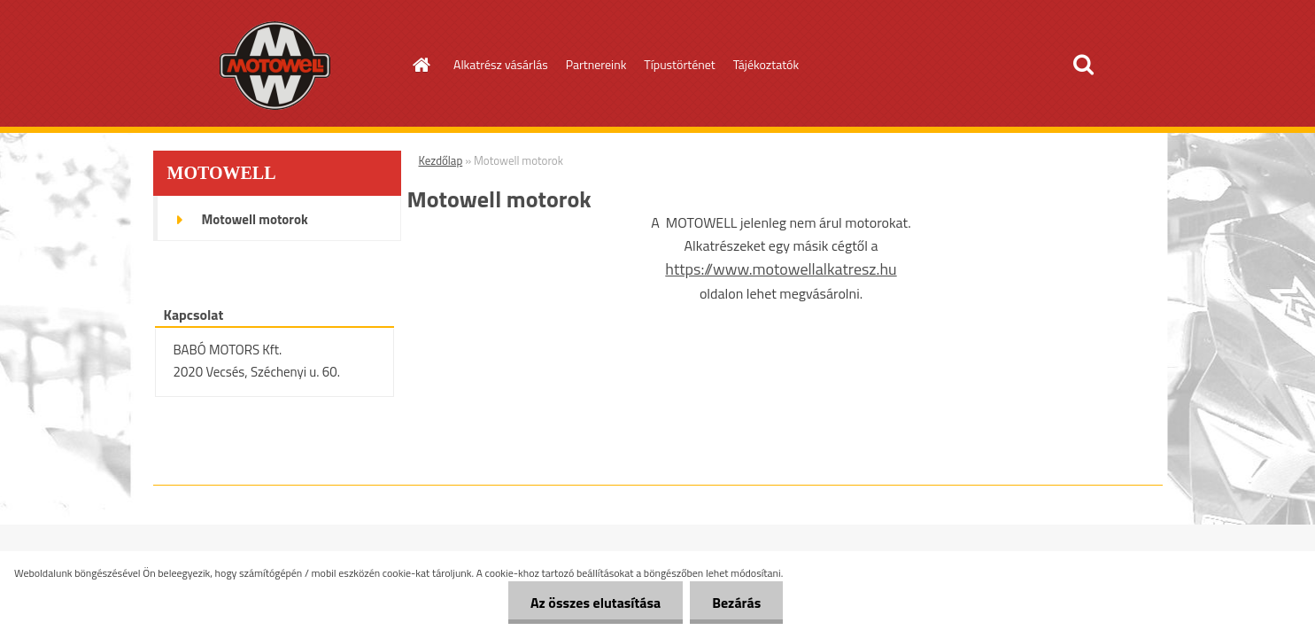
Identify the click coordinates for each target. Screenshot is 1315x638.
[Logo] (275, 65)
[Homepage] (419, 64)
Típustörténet (679, 64)
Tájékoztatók (766, 64)
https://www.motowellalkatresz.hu (780, 269)
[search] (1083, 64)
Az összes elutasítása (595, 602)
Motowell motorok (255, 219)
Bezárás (736, 602)
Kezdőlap (441, 160)
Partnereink (596, 64)
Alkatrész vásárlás (500, 64)
